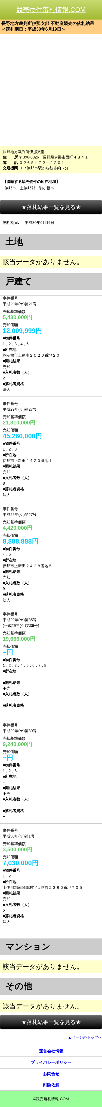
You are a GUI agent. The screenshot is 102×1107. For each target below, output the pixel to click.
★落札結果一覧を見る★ (51, 207)
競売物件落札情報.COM (51, 9)
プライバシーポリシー (51, 1062)
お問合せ (51, 1073)
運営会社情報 (51, 1051)
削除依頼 (51, 1085)
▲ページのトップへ (85, 1037)
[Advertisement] (51, 90)
